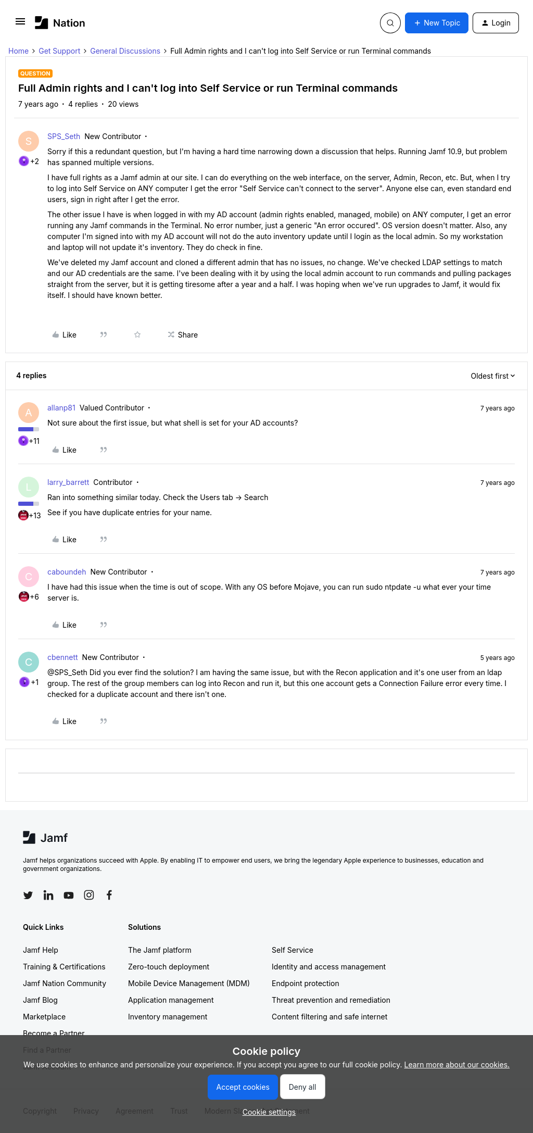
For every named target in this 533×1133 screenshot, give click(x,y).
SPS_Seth (63, 136)
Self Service (292, 949)
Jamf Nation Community (64, 983)
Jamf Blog (40, 999)
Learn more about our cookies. (457, 1064)
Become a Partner (53, 1033)
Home (18, 50)
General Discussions (125, 50)
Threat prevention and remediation (331, 999)
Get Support (59, 50)
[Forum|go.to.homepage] (60, 22)
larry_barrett (68, 482)
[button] (20, 24)
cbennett (62, 657)
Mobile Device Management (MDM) (189, 983)
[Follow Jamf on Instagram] (89, 895)
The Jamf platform (160, 949)
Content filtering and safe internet (329, 1016)
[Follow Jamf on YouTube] (69, 895)
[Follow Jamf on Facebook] (109, 895)
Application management (170, 999)
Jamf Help (40, 949)
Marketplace (44, 1016)
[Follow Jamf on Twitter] (28, 895)
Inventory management (167, 1016)
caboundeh (66, 571)
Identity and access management (329, 966)
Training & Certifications (64, 966)
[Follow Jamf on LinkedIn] (48, 895)
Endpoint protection (305, 983)
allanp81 (61, 407)
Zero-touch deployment (168, 966)
